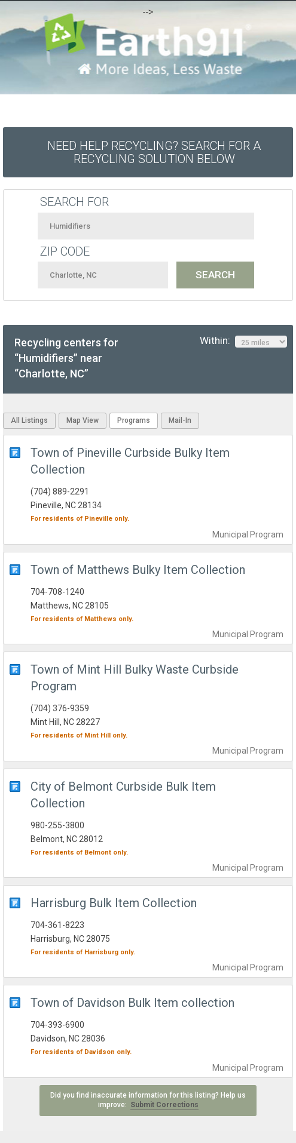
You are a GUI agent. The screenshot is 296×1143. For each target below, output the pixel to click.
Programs (133, 420)
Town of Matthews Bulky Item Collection (137, 570)
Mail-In (180, 420)
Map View (82, 420)
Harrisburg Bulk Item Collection (113, 903)
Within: (243, 341)
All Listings (29, 420)
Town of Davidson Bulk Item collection (132, 1002)
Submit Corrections (164, 1105)
